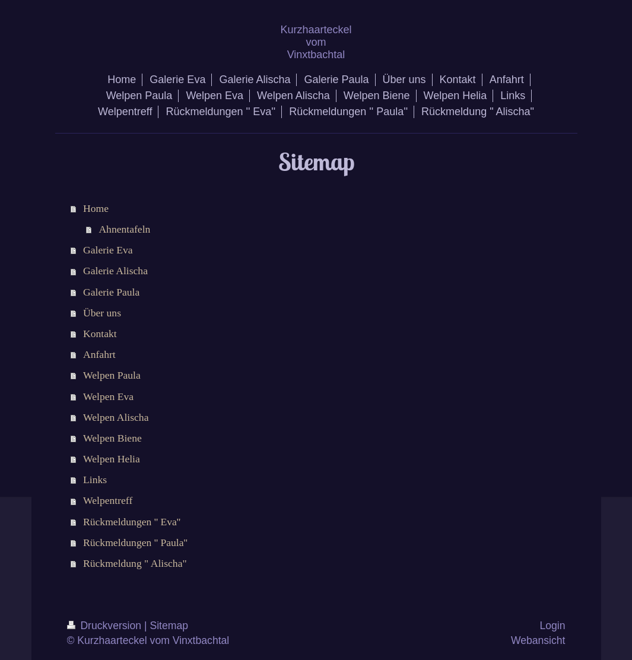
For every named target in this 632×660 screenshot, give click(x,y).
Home (96, 208)
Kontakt (100, 333)
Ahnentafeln (124, 229)
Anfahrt (99, 354)
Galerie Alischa (115, 271)
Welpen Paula (112, 375)
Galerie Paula (111, 292)
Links (95, 480)
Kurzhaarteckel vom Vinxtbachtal (315, 42)
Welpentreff (107, 500)
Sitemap (169, 626)
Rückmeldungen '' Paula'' (135, 542)
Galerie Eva (108, 250)
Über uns (102, 313)
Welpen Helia (111, 459)
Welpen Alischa (115, 417)
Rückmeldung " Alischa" (135, 563)
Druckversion (105, 626)
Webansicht (538, 640)
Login (552, 626)
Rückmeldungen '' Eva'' (131, 522)
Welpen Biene (112, 438)
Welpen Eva (108, 396)
